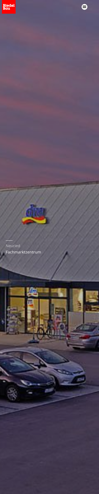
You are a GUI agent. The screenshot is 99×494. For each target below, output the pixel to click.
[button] (84, 7)
